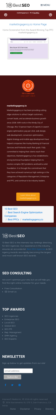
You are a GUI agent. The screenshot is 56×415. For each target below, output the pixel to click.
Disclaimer (25, 409)
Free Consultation (13, 288)
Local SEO (9, 322)
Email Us (10, 291)
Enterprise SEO (11, 319)
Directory (49, 409)
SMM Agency (10, 335)
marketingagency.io (32, 219)
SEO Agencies (11, 316)
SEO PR (8, 329)
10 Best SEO (10, 209)
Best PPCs (13, 219)
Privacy (37, 409)
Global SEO (10, 325)
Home (13, 409)
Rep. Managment (12, 332)
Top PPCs (36, 13)
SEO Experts (10, 339)
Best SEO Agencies (36, 249)
